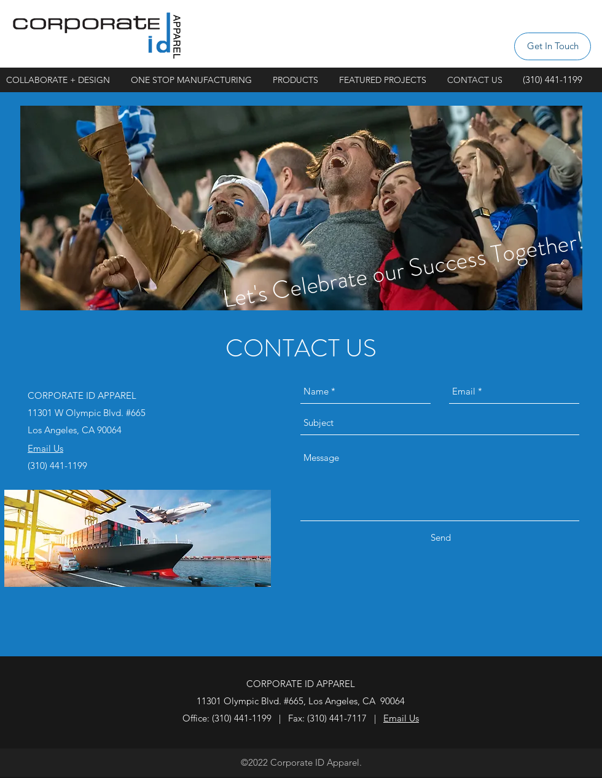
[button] (387, 80)
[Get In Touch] (552, 46)
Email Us (401, 718)
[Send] (441, 537)
